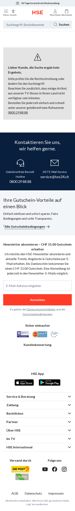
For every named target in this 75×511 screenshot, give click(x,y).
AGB (14, 493)
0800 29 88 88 (18, 112)
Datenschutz (33, 493)
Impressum (56, 493)
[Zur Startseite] (37, 12)
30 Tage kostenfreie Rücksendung (37, 3)
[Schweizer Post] (20, 469)
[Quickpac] (22, 477)
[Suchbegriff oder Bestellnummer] (26, 24)
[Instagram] (64, 469)
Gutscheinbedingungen (37, 314)
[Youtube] (45, 469)
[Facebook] (54, 469)
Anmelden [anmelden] (37, 300)
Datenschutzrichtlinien (41, 309)
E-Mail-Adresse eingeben (23, 285)
